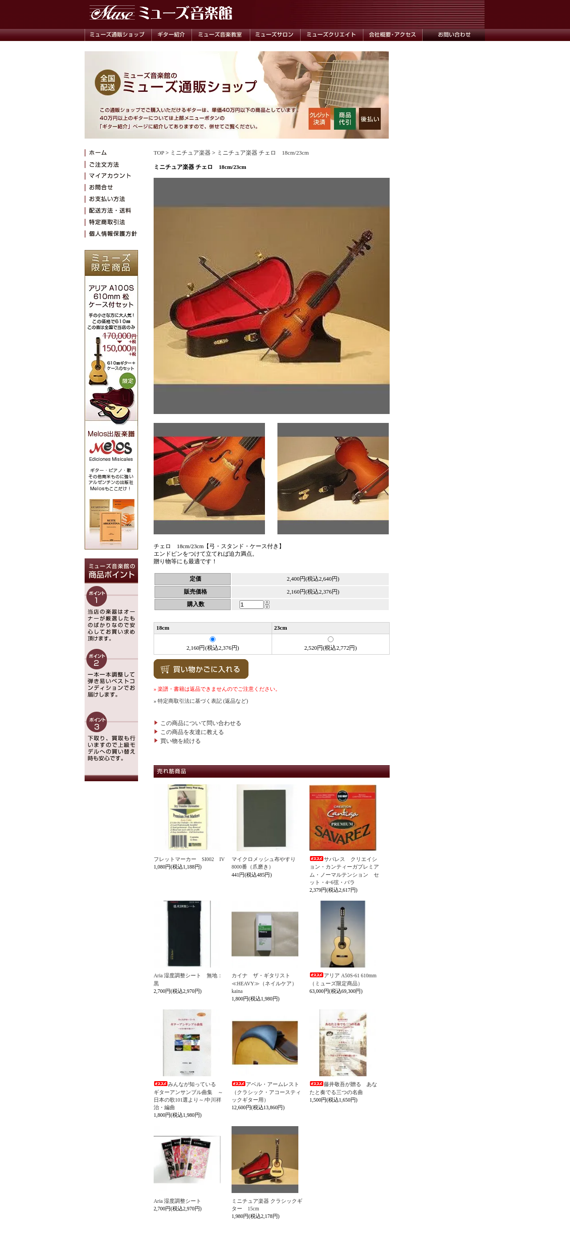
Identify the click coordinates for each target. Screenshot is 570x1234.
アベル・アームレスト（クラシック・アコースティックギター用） (266, 1092)
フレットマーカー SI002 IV (189, 859)
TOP (159, 153)
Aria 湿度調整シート (177, 1201)
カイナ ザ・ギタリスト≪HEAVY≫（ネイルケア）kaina (264, 983)
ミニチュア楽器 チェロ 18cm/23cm (263, 153)
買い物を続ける (177, 741)
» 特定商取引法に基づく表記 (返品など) (201, 701)
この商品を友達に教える (189, 732)
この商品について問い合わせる (197, 723)
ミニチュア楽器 (190, 153)
